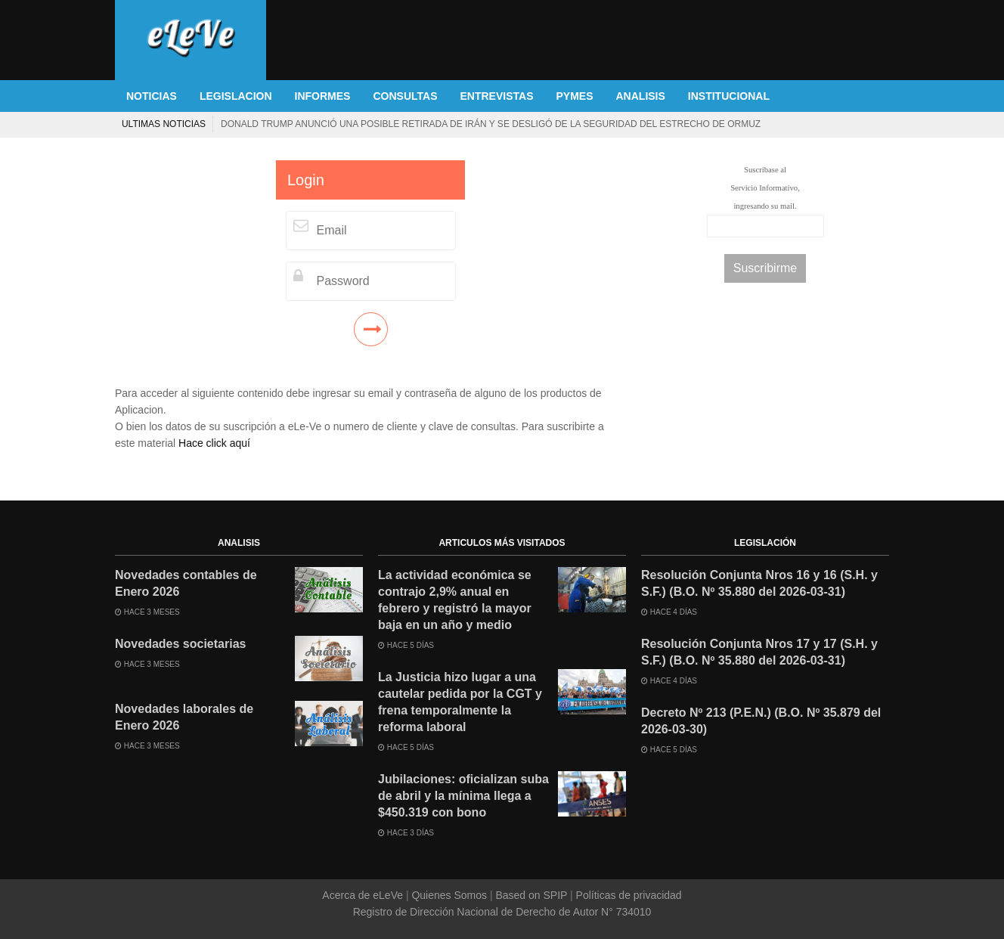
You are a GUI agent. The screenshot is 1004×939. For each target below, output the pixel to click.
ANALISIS (640, 96)
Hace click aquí (214, 443)
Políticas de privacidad (627, 895)
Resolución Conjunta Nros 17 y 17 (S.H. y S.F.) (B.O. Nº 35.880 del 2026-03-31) (759, 652)
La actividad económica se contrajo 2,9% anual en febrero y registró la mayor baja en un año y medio (454, 600)
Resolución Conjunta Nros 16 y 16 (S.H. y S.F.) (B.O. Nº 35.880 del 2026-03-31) (759, 583)
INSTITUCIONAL (729, 96)
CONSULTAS (405, 96)
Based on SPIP (531, 895)
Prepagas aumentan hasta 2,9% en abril (739, 124)
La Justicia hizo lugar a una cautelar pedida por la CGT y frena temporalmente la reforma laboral (460, 702)
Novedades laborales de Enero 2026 (184, 717)
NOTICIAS (151, 96)
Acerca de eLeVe (364, 895)
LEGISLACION (236, 96)
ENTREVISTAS (497, 96)
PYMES (574, 96)
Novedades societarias (180, 643)
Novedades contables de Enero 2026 (186, 583)
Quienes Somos (449, 895)
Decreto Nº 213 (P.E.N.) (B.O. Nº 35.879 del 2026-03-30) (761, 721)
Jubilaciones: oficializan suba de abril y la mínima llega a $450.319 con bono (463, 796)
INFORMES (323, 96)
